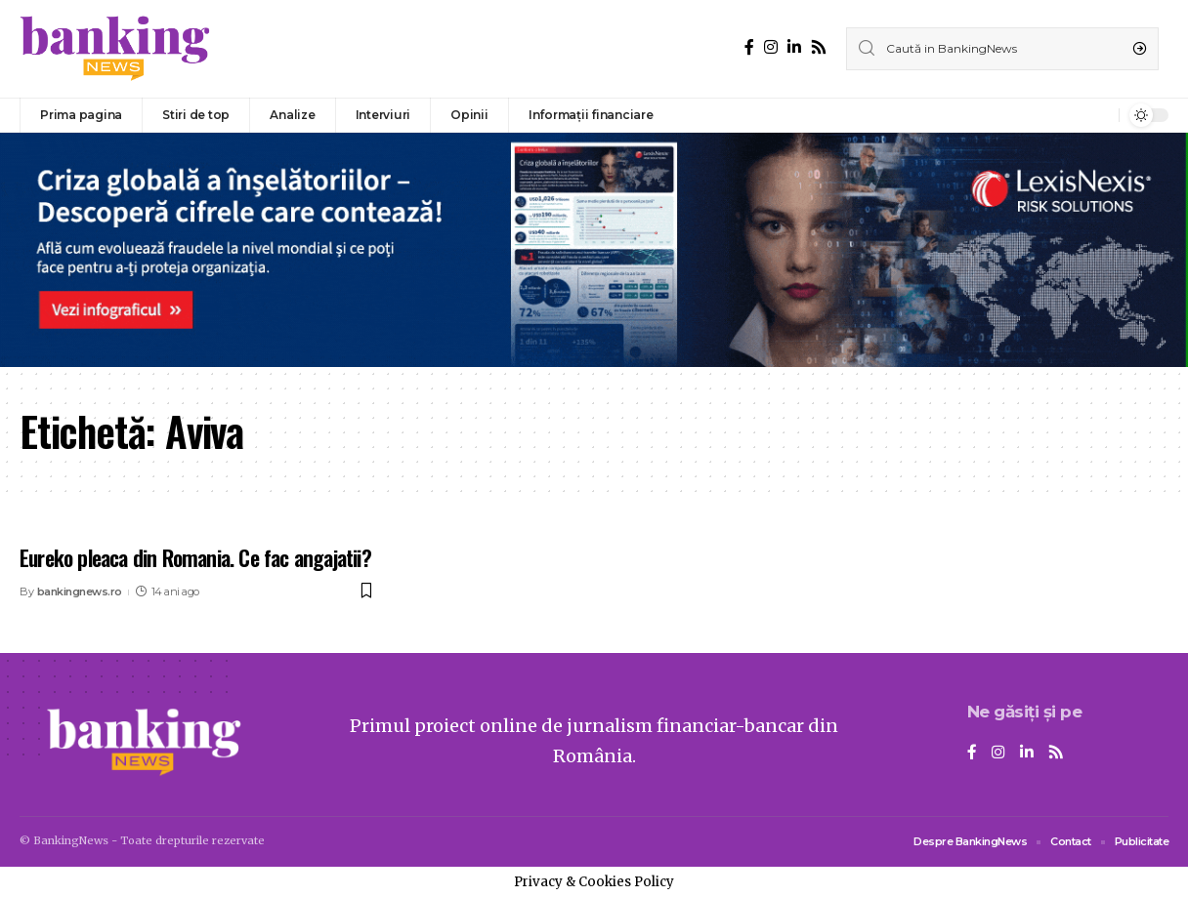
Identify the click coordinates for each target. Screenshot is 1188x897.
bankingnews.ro (79, 591)
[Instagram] (771, 47)
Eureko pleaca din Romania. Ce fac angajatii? (195, 557)
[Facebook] (749, 47)
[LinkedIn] (794, 47)
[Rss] (818, 47)
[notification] (1099, 115)
